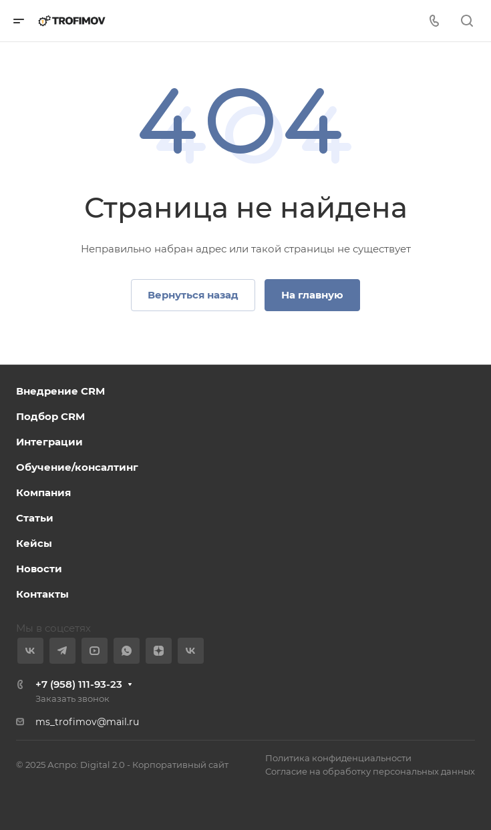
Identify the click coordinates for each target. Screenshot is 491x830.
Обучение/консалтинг (77, 467)
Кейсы (34, 543)
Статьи (34, 517)
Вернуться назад (193, 294)
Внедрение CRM (60, 391)
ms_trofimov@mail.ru (87, 722)
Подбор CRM (50, 416)
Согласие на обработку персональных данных (370, 771)
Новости (39, 568)
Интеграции (49, 441)
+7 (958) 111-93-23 (78, 684)
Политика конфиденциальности (338, 758)
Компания (43, 492)
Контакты (42, 594)
